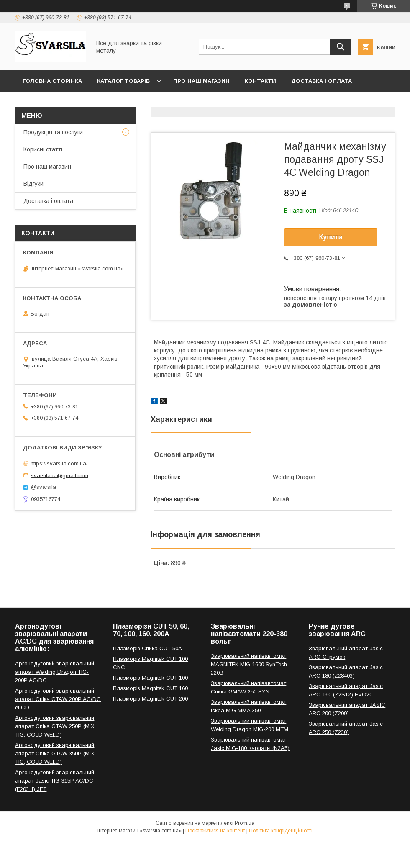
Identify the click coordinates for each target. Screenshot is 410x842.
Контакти (260, 81)
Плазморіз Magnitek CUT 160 (150, 688)
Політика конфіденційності (281, 831)
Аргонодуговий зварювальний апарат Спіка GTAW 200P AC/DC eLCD (58, 699)
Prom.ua (244, 823)
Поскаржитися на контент (215, 831)
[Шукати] (340, 47)
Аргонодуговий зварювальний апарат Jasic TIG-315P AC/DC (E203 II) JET (54, 780)
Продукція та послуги (53, 132)
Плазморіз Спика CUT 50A (147, 648)
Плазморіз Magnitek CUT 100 (150, 678)
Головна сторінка (52, 81)
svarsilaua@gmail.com (59, 475)
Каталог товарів (123, 81)
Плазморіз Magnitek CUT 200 (150, 699)
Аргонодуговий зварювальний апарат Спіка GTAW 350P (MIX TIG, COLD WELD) (55, 753)
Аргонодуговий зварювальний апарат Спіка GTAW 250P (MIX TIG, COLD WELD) (55, 726)
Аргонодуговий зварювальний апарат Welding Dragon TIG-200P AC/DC (54, 671)
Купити (331, 237)
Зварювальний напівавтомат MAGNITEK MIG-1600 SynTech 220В (249, 664)
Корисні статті (42, 149)
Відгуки (33, 183)
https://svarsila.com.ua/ (59, 463)
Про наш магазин (201, 81)
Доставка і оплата (321, 81)
